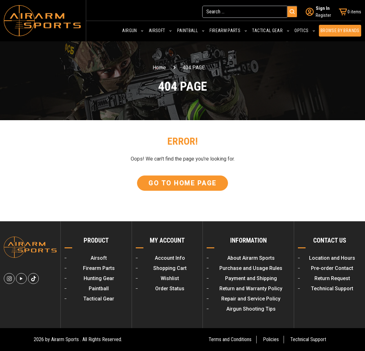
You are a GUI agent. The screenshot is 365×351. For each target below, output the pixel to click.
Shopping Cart (170, 268)
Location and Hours (332, 258)
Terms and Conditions (230, 339)
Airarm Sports (65, 339)
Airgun (129, 30)
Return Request (332, 278)
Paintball (187, 30)
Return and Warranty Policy (250, 289)
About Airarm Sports (251, 258)
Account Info (170, 258)
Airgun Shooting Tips (251, 309)
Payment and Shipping (251, 278)
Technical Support (332, 289)
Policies (271, 339)
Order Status (169, 289)
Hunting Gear (99, 278)
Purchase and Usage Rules (250, 268)
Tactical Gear (267, 30)
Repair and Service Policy (250, 299)
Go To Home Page (182, 183)
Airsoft (157, 30)
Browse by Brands (340, 30)
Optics (301, 30)
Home (159, 68)
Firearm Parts (225, 30)
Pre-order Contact (332, 268)
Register (323, 15)
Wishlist (170, 278)
